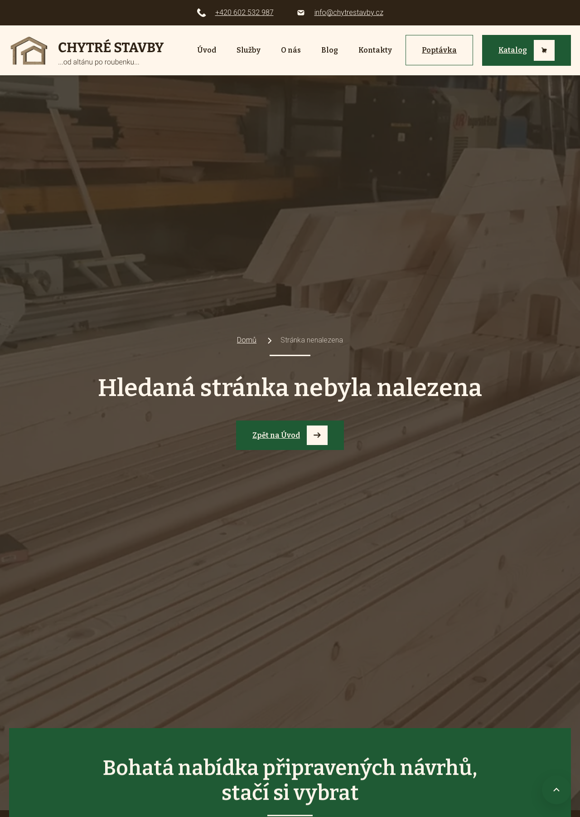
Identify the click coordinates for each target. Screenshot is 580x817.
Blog (329, 50)
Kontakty (375, 50)
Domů (246, 340)
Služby (249, 50)
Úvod (206, 50)
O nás (291, 50)
